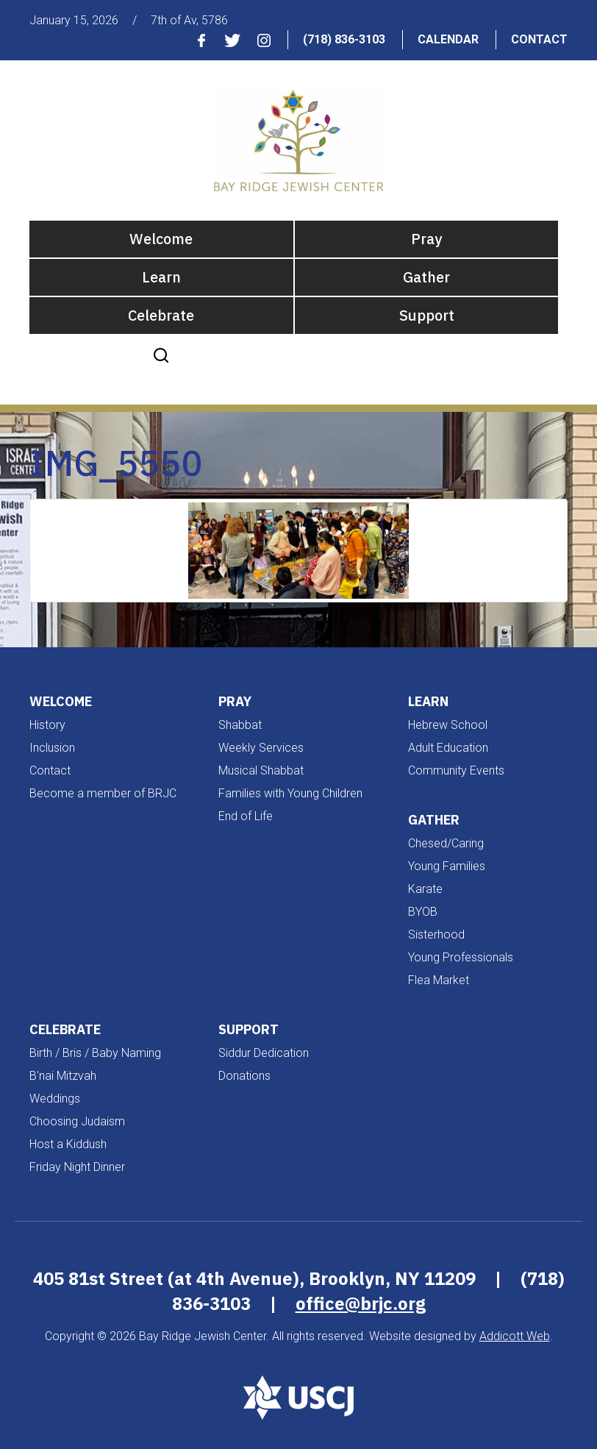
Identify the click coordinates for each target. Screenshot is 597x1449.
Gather (426, 277)
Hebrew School (447, 725)
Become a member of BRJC (102, 793)
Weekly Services (261, 748)
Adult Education (448, 748)
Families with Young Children (290, 793)
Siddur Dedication (263, 1053)
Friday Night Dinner (77, 1167)
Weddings (54, 1099)
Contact (539, 39)
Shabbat (240, 725)
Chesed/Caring (446, 843)
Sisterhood (436, 934)
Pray (426, 239)
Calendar (448, 39)
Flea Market (438, 980)
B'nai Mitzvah (62, 1076)
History (47, 725)
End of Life (245, 816)
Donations (244, 1076)
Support (426, 315)
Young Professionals (460, 957)
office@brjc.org (361, 1303)
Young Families (446, 866)
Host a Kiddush (68, 1144)
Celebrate (161, 315)
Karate (425, 889)
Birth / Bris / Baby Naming (95, 1053)
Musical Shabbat (261, 770)
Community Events (456, 770)
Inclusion (52, 748)
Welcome (161, 239)
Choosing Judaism (77, 1121)
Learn (161, 277)
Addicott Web (514, 1336)
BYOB (422, 912)
